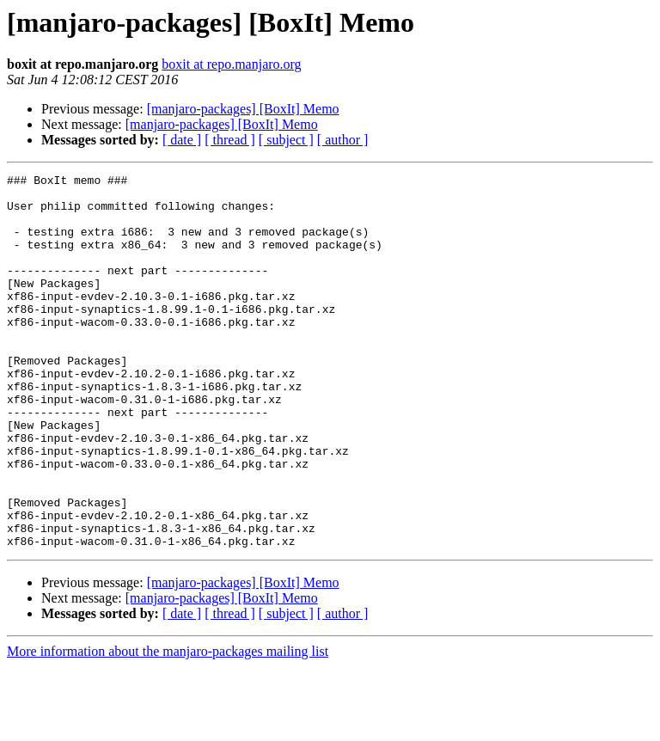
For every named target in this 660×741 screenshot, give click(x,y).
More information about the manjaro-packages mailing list (167, 726)
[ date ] (181, 139)
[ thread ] (230, 139)
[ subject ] (286, 139)
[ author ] (343, 139)
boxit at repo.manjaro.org (231, 64)
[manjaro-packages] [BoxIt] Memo (243, 108)
